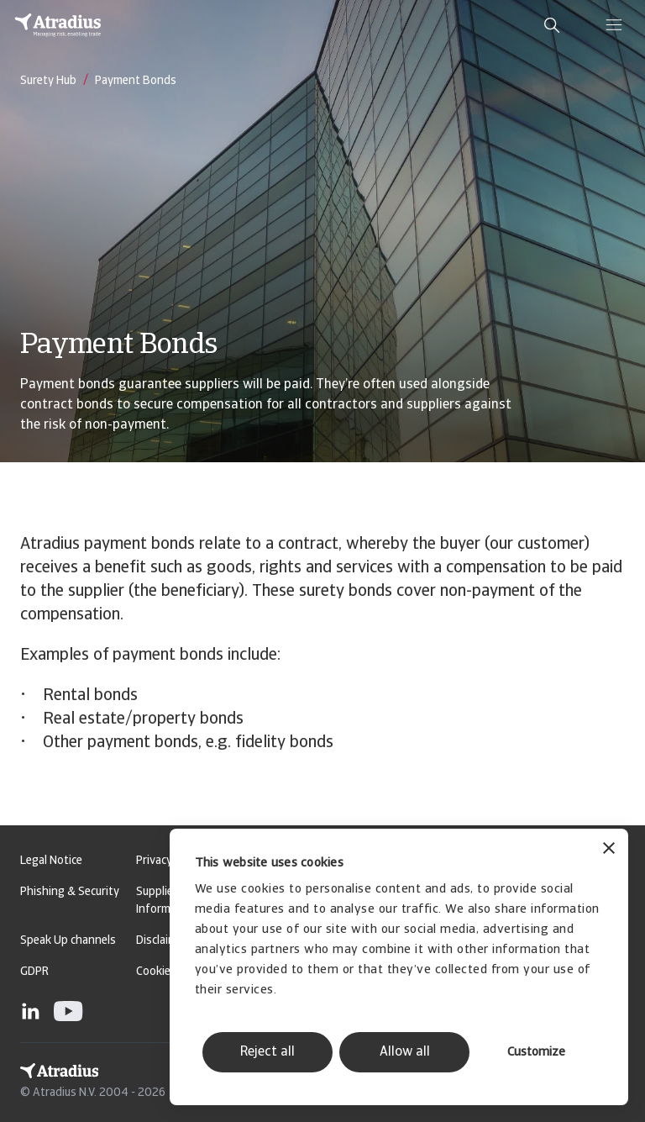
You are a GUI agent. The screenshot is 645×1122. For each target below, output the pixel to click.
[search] (551, 25)
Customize (536, 1052)
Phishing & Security (69, 892)
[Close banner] (609, 850)
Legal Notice (51, 861)
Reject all (267, 1052)
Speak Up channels (68, 941)
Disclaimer (161, 941)
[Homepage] (58, 25)
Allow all (405, 1052)
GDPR (34, 972)
